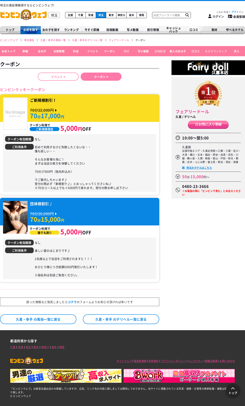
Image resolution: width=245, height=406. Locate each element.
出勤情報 (59, 51)
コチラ (72, 302)
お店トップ (9, 51)
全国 (70, 15)
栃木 (131, 15)
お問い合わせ (227, 361)
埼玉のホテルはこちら (199, 168)
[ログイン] (216, 16)
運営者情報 (140, 361)
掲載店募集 (211, 361)
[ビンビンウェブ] (9, 40)
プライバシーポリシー (173, 361)
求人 (236, 51)
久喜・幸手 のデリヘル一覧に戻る (121, 319)
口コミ (193, 30)
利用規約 (153, 361)
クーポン (109, 51)
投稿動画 (112, 30)
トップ (10, 30)
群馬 (141, 15)
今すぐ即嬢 (92, 30)
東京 (111, 15)
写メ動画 (133, 30)
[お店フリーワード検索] (187, 15)
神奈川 (121, 15)
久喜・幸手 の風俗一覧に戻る (38, 319)
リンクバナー (195, 361)
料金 (76, 51)
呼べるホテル (235, 30)
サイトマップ (124, 361)
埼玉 (101, 15)
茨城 (90, 15)
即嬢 (25, 51)
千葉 (80, 15)
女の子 (42, 51)
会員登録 (236, 16)
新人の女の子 (178, 51)
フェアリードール (192, 112)
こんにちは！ (230, 11)
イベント (92, 51)
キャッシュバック (173, 29)
